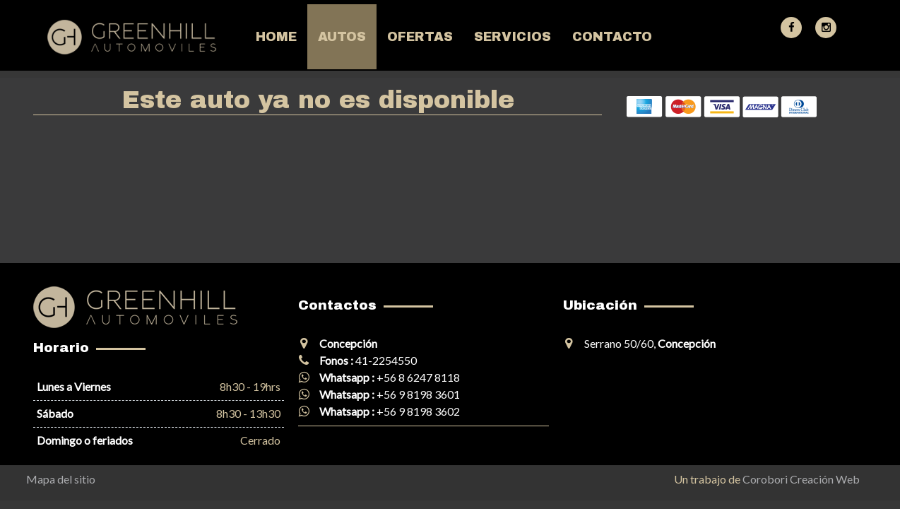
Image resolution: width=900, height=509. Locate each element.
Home (276, 37)
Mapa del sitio (60, 479)
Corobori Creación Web (801, 479)
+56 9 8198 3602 (418, 411)
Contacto (612, 37)
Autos (342, 37)
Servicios (512, 37)
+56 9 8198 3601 (418, 394)
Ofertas (420, 37)
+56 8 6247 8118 (418, 377)
